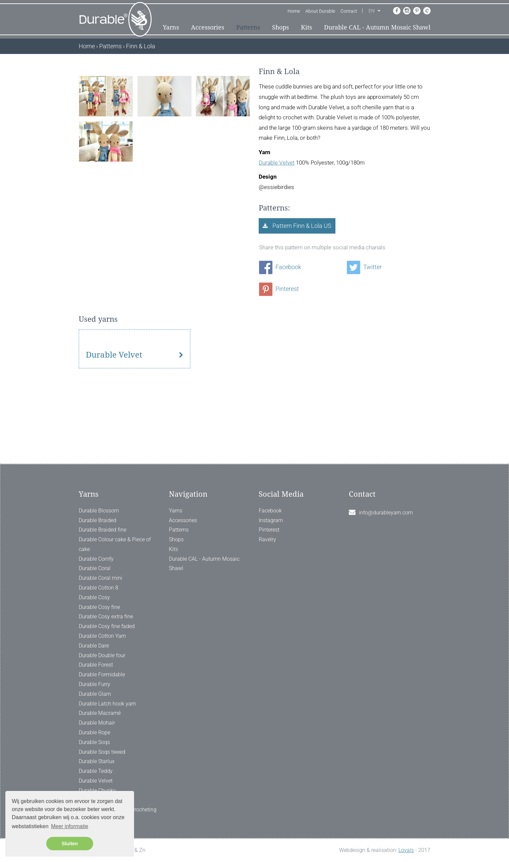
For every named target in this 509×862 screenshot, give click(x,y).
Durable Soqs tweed (102, 752)
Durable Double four (102, 655)
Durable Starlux (97, 761)
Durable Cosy (94, 597)
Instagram (271, 520)
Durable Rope (94, 732)
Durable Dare (94, 645)
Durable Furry (94, 684)
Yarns (171, 27)
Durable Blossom (99, 510)
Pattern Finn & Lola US (301, 225)
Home (294, 11)
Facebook (280, 266)
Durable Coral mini (100, 578)
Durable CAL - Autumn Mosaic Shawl (377, 27)
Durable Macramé (100, 713)
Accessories (207, 27)
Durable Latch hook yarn (107, 703)
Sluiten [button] (70, 843)
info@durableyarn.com (386, 512)
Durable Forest (96, 665)
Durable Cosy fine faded (107, 626)
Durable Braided (97, 520)
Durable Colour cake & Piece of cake (115, 544)
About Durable (320, 11)
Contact (348, 11)
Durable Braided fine (102, 530)
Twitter (364, 266)
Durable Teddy (96, 771)
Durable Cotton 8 (98, 587)
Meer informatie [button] (69, 826)
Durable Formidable (102, 674)
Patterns (248, 27)
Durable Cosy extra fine (106, 616)
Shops (280, 27)
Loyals (406, 850)
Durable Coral (95, 568)
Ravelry (267, 539)
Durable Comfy (96, 559)
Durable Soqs (94, 742)
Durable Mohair (97, 723)
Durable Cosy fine (99, 607)
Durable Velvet (277, 162)
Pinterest (279, 288)
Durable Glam (95, 694)
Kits (306, 27)
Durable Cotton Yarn (102, 636)
